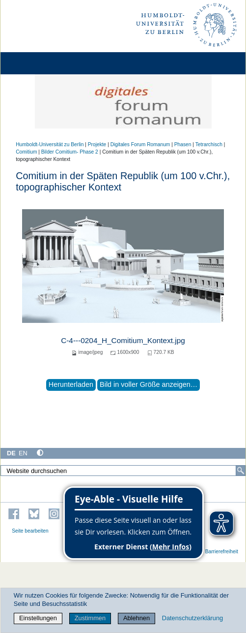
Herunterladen (71, 384)
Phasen (182, 144)
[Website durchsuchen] (123, 470)
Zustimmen (90, 618)
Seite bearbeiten (30, 531)
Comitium (26, 152)
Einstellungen (38, 618)
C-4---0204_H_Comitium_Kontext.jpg (123, 340)
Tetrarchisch (208, 144)
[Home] (35, 63)
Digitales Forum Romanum (140, 144)
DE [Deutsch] (11, 453)
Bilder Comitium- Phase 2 (69, 152)
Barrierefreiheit (221, 551)
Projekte (97, 144)
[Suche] (241, 470)
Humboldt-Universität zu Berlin (49, 144)
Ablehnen (136, 618)
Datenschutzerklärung (192, 618)
